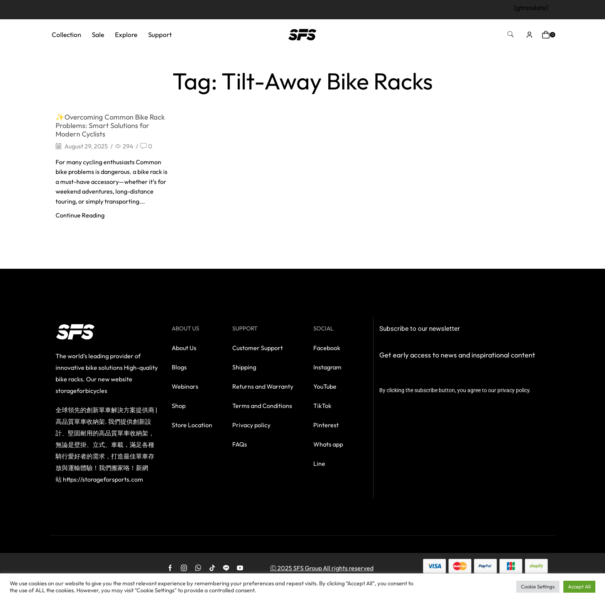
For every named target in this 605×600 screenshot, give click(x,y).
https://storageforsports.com (103, 479)
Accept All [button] (579, 586)
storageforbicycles (81, 390)
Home (245, 60)
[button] (510, 34)
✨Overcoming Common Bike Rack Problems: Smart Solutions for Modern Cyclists (110, 125)
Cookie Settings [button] (538, 586)
